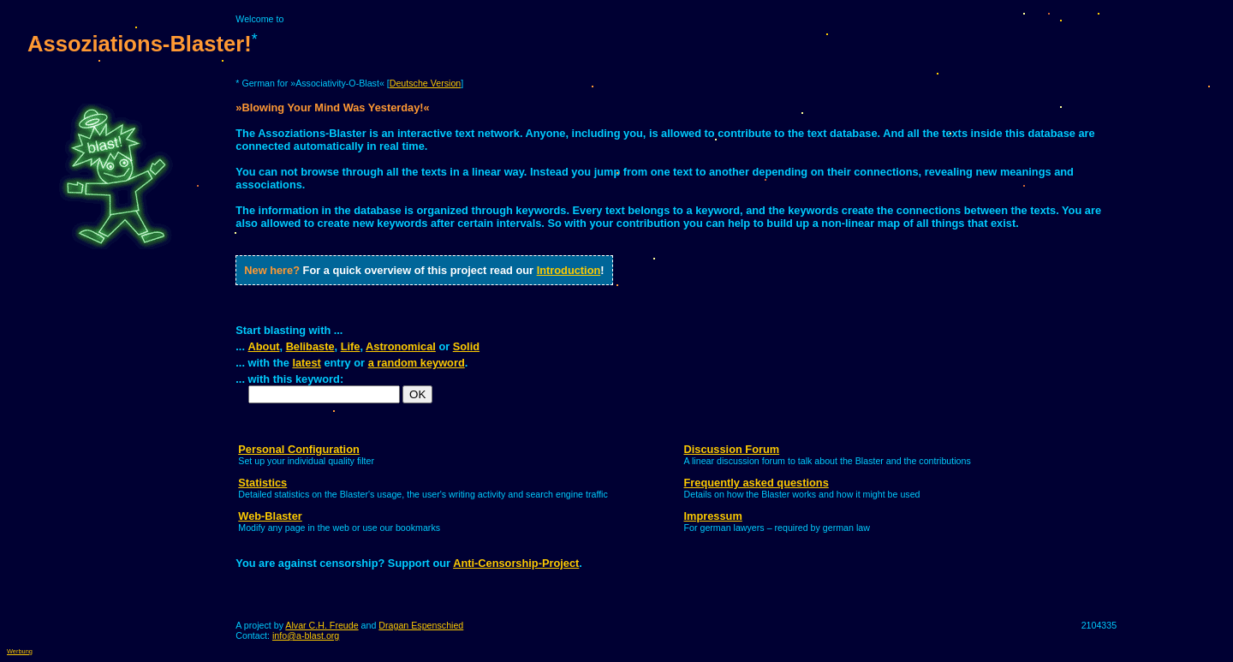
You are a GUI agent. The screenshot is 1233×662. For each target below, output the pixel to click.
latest (306, 362)
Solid (466, 346)
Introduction (569, 270)
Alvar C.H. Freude (321, 625)
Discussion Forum (732, 449)
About (264, 346)
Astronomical (401, 346)
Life (350, 346)
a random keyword (416, 362)
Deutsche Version (426, 83)
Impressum (713, 516)
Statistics (262, 482)
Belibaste (310, 346)
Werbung (20, 651)
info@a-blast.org (305, 635)
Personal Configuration (298, 449)
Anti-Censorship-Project (516, 563)
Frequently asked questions (756, 482)
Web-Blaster (269, 516)
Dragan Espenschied (420, 625)
